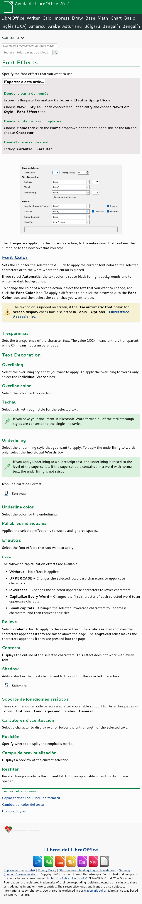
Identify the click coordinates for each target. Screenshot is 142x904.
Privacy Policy (47, 870)
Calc (46, 18)
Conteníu (10, 37)
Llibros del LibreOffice (71, 849)
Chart (116, 18)
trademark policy (95, 890)
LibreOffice (12, 18)
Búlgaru (92, 26)
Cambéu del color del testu (23, 804)
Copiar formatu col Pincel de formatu (31, 797)
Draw (77, 18)
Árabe (54, 26)
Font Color (15, 257)
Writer (33, 18)
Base (90, 18)
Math (102, 18)
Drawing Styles (14, 811)
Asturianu (72, 26)
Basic (129, 18)
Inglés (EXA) (14, 26)
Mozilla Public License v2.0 (69, 878)
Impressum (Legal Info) (19, 870)
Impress (61, 18)
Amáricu (37, 26)
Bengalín (111, 26)
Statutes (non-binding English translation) (87, 870)
